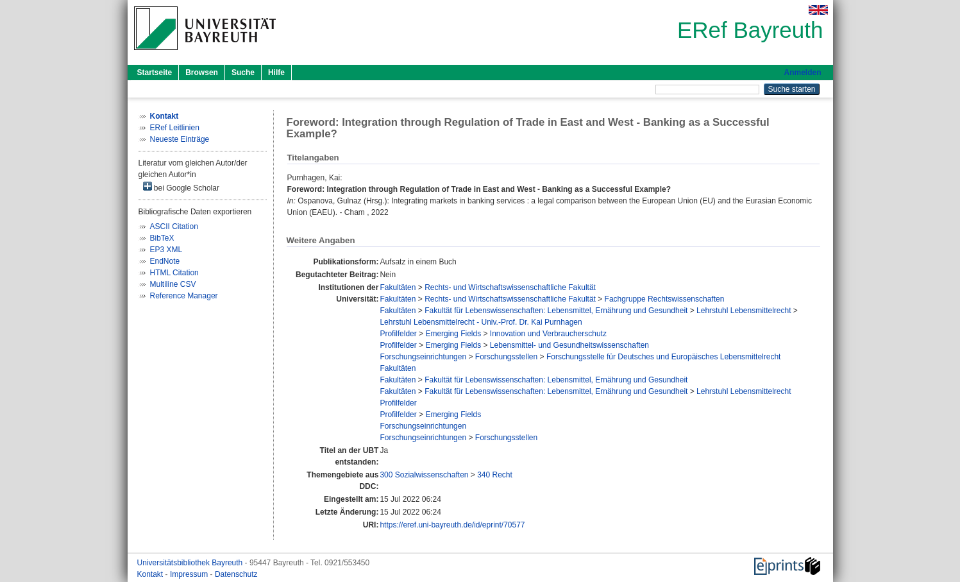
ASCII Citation (174, 226)
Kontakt (151, 574)
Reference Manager (184, 295)
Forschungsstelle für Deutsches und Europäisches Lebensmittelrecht (663, 356)
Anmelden (802, 72)
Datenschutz (236, 574)
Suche (243, 72)
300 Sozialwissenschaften (424, 474)
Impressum (190, 574)
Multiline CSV (173, 284)
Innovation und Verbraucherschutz (548, 333)
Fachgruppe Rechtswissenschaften (665, 299)
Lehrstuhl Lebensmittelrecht (743, 310)
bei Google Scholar (181, 187)
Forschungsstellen (506, 356)
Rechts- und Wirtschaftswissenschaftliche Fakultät (510, 287)
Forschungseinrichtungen (423, 356)
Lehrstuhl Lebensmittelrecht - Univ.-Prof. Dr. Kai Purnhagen (481, 322)
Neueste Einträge (180, 139)
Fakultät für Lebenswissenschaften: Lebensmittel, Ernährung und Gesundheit (556, 310)
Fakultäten (398, 287)
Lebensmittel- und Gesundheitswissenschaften (569, 345)
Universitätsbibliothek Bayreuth (191, 562)
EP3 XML (166, 249)
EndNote (165, 261)
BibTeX (162, 238)
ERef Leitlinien (174, 127)
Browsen (201, 72)
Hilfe (276, 72)
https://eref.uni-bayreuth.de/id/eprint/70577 (452, 524)
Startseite (155, 72)
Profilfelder (398, 333)
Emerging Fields (453, 333)
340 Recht (494, 474)
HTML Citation (174, 272)
